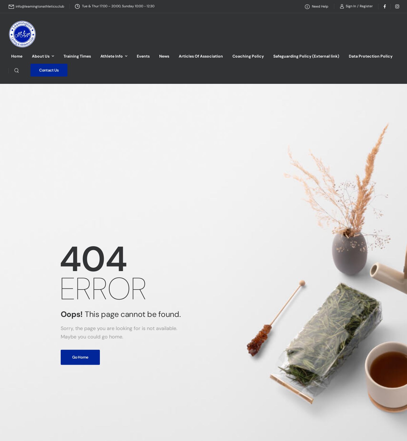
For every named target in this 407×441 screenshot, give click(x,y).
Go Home (80, 357)
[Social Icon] (384, 6)
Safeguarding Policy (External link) (306, 56)
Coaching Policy (248, 56)
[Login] (348, 6)
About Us (41, 56)
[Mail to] (36, 6)
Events (143, 56)
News (164, 56)
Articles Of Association (201, 56)
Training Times (77, 56)
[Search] (16, 70)
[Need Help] (316, 6)
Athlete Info (111, 56)
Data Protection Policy (370, 56)
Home (16, 56)
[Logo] (22, 34)
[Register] (366, 6)
